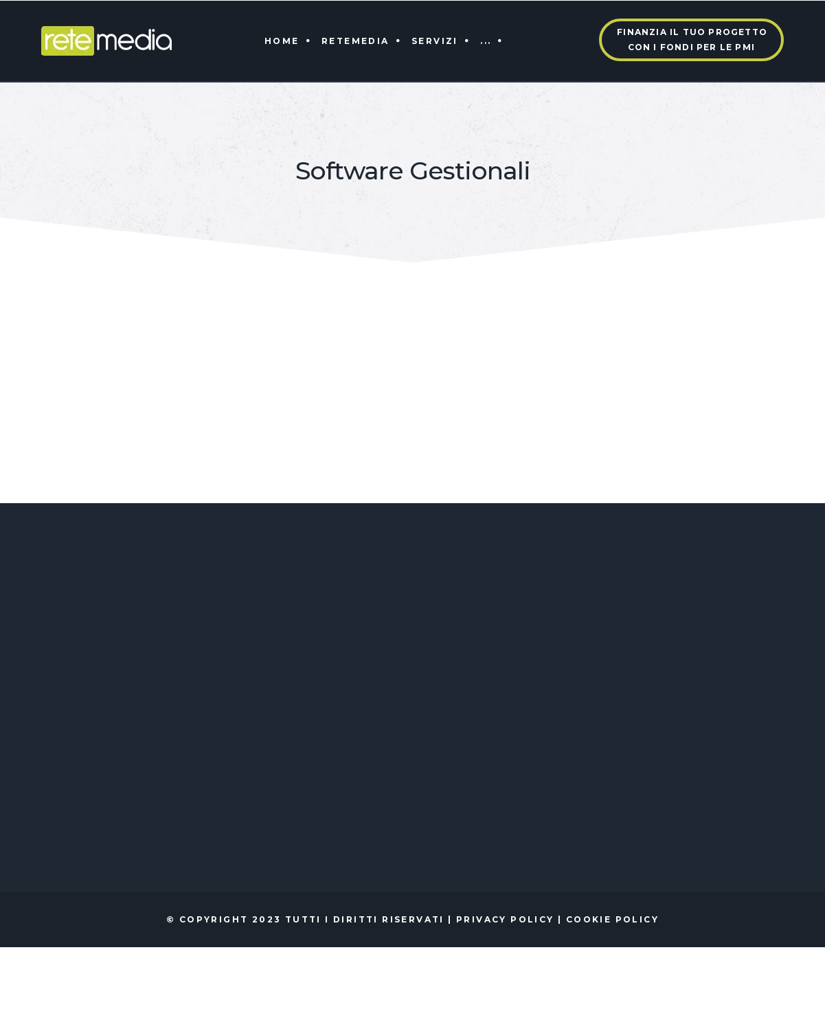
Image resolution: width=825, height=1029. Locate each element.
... (485, 41)
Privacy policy (505, 919)
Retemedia (355, 41)
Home (282, 41)
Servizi (434, 41)
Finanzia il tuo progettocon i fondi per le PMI (692, 39)
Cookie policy (612, 919)
